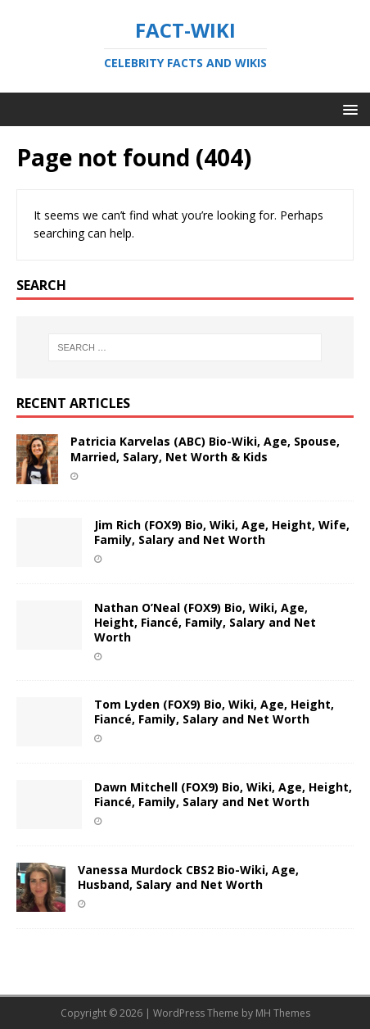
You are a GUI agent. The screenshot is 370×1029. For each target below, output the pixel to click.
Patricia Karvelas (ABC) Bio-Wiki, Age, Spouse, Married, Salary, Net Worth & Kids (205, 448)
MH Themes (282, 1013)
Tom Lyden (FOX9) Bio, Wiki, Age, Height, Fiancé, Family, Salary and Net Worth (214, 711)
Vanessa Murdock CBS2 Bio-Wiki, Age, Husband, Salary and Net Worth (188, 877)
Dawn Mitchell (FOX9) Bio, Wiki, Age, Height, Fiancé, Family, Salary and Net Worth (223, 794)
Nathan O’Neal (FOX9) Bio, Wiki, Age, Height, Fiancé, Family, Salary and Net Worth (205, 622)
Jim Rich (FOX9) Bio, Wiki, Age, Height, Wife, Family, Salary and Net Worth (222, 532)
